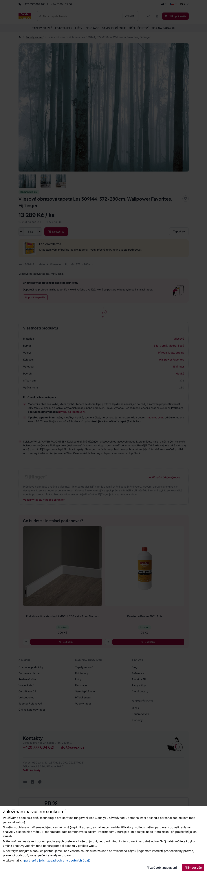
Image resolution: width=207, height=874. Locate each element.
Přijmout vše (193, 867)
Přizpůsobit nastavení (161, 867)
